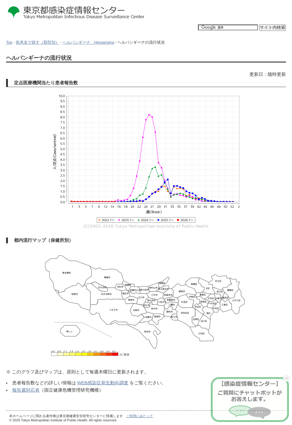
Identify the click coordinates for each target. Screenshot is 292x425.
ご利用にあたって (139, 416)
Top (9, 42)
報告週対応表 (26, 390)
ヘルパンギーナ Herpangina (88, 42)
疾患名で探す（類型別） (37, 42)
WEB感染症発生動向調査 (103, 382)
